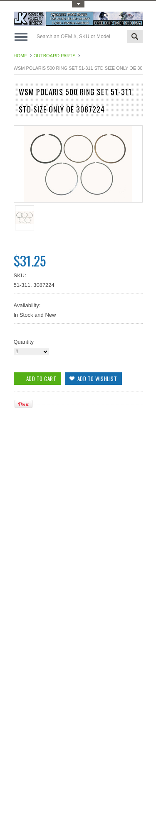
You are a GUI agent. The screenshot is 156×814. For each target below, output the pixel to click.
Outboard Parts (55, 55)
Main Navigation (21, 37)
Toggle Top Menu (78, 4)
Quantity (24, 342)
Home (20, 55)
